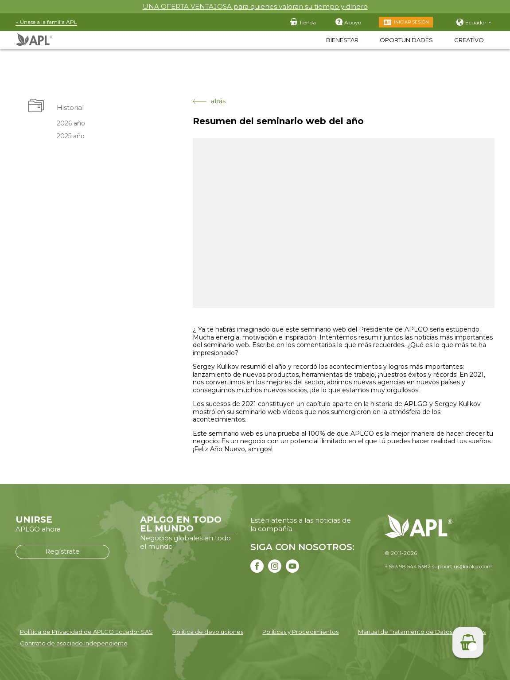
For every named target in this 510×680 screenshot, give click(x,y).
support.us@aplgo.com (462, 566)
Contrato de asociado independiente (74, 643)
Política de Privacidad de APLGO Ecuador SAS (86, 631)
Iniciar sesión (411, 22)
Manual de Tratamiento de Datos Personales (422, 631)
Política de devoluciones (207, 631)
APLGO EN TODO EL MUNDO (181, 524)
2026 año (71, 123)
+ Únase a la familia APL (46, 22)
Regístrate (62, 551)
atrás (209, 101)
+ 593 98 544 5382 (408, 566)
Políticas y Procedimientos (300, 631)
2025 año (71, 136)
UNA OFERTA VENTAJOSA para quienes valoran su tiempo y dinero (255, 6)
